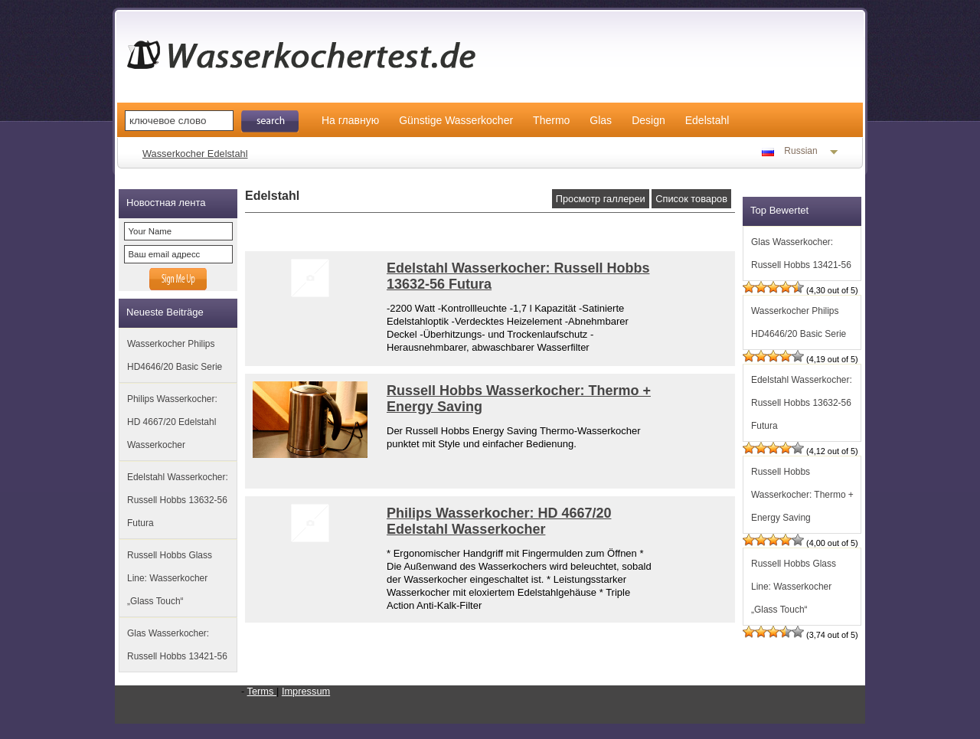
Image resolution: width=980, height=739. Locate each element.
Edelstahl (707, 120)
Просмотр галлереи (600, 198)
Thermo (551, 120)
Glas (601, 120)
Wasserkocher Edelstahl (195, 153)
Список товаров (691, 198)
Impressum (306, 691)
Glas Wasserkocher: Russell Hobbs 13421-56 (177, 645)
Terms (261, 691)
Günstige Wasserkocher (456, 120)
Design (648, 120)
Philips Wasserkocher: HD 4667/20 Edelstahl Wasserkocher (172, 422)
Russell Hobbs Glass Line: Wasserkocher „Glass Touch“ (169, 578)
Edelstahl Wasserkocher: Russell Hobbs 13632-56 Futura (177, 500)
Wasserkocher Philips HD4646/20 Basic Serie (174, 355)
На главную (350, 120)
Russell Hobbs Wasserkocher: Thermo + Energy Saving (802, 494)
